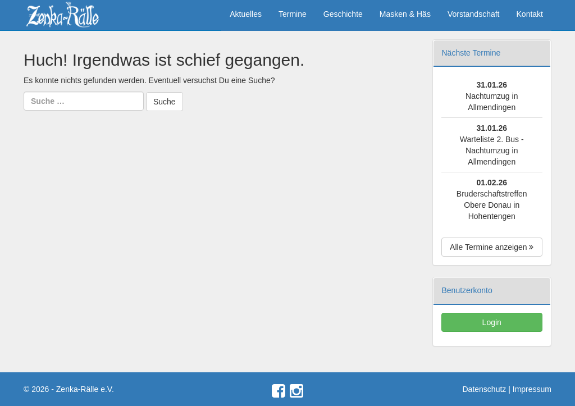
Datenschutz (484, 389)
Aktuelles (246, 14)
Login (491, 322)
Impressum (532, 389)
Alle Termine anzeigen (491, 247)
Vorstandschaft (474, 14)
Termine (293, 14)
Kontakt (530, 14)
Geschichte (343, 14)
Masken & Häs (405, 14)
